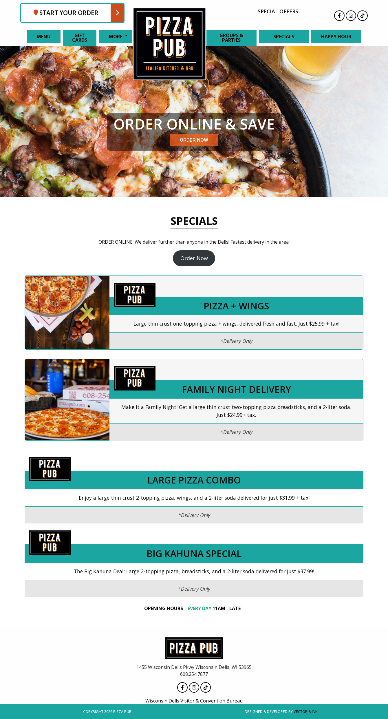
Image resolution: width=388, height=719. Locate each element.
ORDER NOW (194, 140)
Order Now (194, 258)
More (115, 36)
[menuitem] (43, 36)
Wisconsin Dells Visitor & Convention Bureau (194, 701)
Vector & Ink (305, 711)
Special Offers (278, 11)
